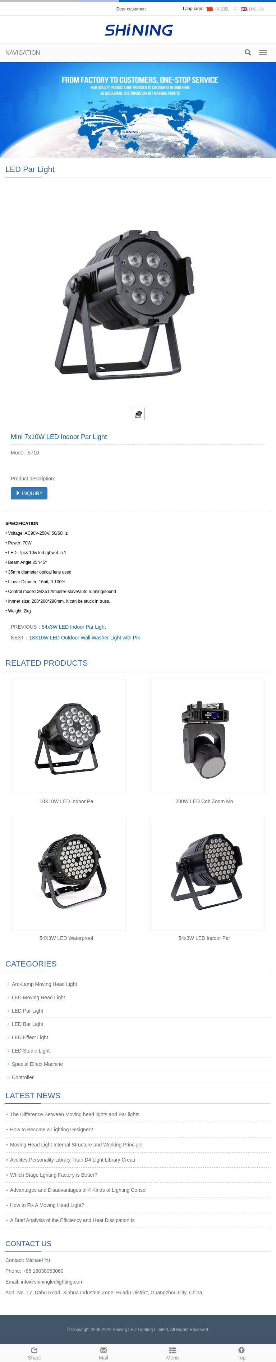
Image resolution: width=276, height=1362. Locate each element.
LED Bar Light (27, 1024)
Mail (103, 1353)
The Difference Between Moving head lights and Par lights (74, 1114)
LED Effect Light (30, 1037)
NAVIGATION (22, 53)
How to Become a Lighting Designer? (51, 1129)
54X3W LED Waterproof (66, 938)
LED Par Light (27, 1011)
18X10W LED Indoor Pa (66, 801)
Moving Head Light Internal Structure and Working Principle (76, 1145)
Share (34, 1353)
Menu (172, 1353)
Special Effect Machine (37, 1064)
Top (241, 1353)
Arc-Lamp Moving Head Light (44, 984)
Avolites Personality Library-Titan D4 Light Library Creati (72, 1160)
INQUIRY (29, 493)
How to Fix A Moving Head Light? (47, 1205)
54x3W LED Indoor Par (204, 938)
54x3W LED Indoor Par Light (74, 627)
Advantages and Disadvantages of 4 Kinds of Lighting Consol (78, 1190)
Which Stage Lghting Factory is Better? (53, 1175)
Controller (23, 1077)
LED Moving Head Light (38, 997)
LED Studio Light (31, 1051)
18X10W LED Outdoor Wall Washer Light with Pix (84, 638)
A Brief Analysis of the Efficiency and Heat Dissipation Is (72, 1220)
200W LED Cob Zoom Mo (204, 801)
